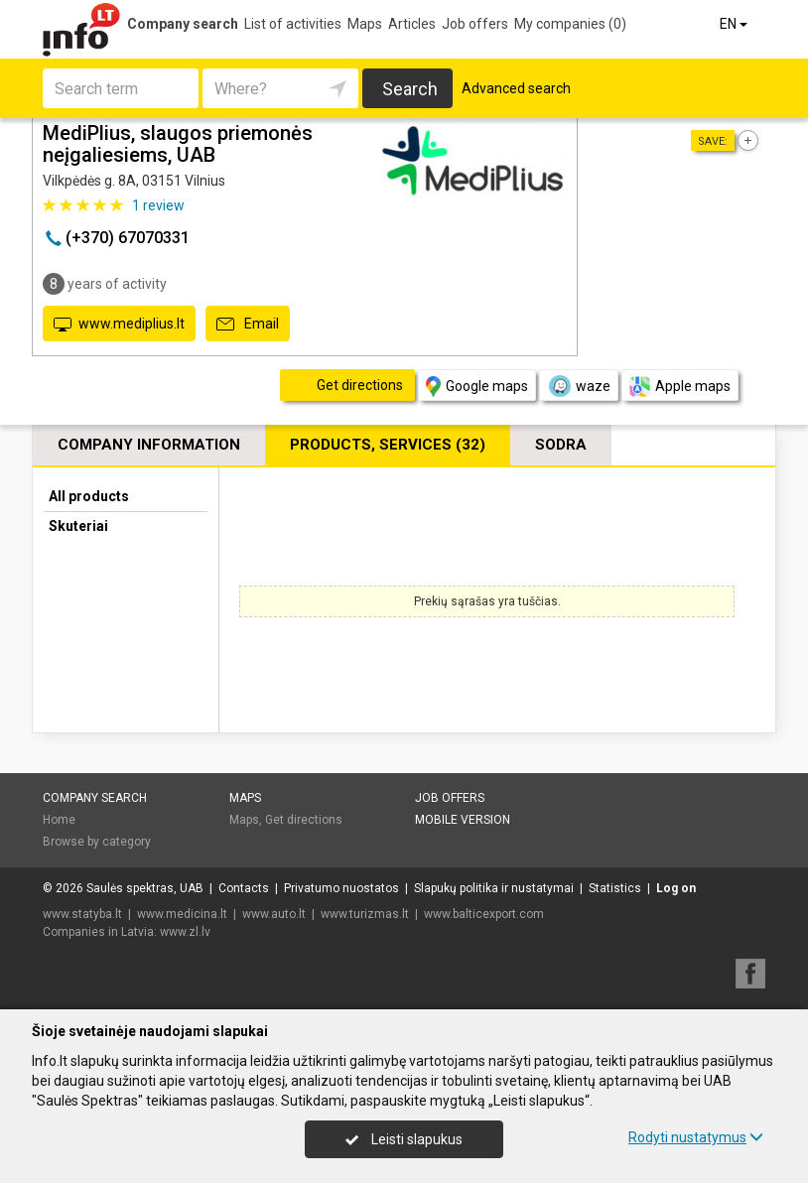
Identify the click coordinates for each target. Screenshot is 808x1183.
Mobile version (462, 820)
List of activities (292, 24)
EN (735, 24)
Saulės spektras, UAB (144, 888)
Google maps (477, 386)
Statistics (615, 888)
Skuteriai (78, 526)
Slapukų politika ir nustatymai (494, 888)
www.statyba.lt (82, 914)
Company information (149, 445)
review (158, 205)
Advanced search (516, 88)
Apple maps (680, 386)
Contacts (243, 888)
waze (578, 386)
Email (247, 324)
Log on (676, 888)
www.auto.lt (274, 914)
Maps (364, 24)
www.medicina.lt (182, 914)
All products (89, 496)
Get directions (303, 820)
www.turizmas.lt (365, 914)
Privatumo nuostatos (341, 888)
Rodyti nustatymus (695, 1137)
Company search (182, 24)
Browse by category (97, 842)
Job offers (475, 24)
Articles (412, 24)
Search (410, 88)
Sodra (561, 445)
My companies (570, 24)
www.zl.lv (185, 932)
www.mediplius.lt (119, 324)
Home (59, 820)
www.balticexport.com (484, 914)
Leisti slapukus (404, 1139)
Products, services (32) (387, 445)
